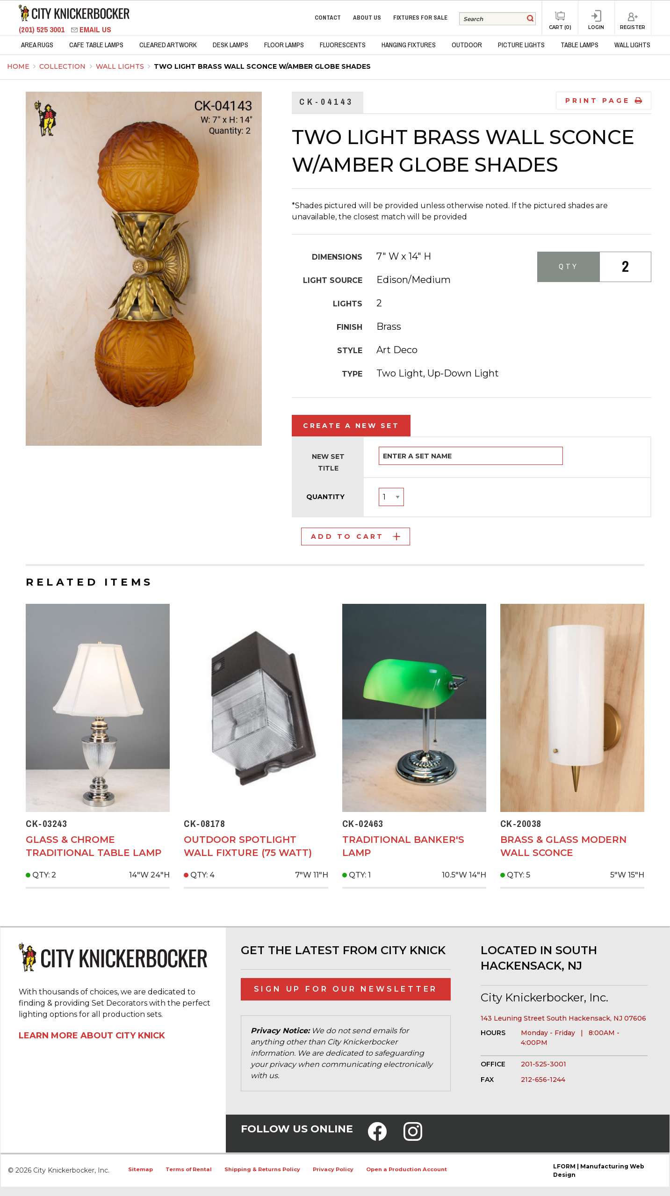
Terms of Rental (189, 1169)
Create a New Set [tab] (351, 425)
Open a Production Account (406, 1169)
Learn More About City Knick (92, 1035)
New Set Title (328, 462)
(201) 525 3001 (42, 29)
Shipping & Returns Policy (262, 1169)
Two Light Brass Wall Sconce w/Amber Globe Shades (262, 66)
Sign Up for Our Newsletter (346, 989)
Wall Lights (121, 66)
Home (18, 66)
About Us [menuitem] (367, 17)
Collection (63, 66)
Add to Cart (355, 536)
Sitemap (140, 1169)
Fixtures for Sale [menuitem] (420, 17)
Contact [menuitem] (328, 17)
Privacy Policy (333, 1169)
